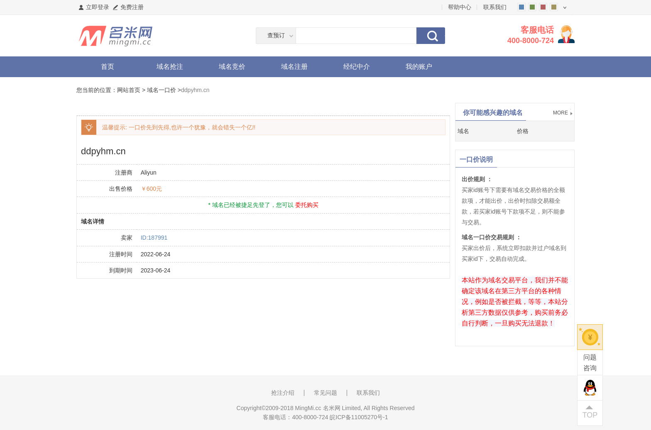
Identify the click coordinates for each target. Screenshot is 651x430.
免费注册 (132, 7)
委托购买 (306, 205)
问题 (590, 363)
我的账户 (419, 66)
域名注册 (294, 66)
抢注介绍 (282, 392)
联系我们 (495, 7)
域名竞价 (232, 66)
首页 (107, 66)
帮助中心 (459, 7)
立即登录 (97, 7)
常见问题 (325, 392)
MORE (560, 113)
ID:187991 (154, 237)
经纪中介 (356, 66)
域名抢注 (170, 66)
